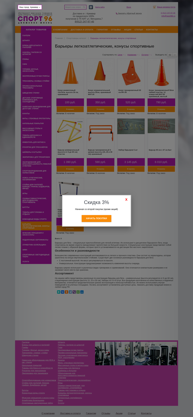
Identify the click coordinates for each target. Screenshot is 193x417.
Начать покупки (96, 218)
